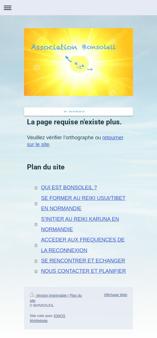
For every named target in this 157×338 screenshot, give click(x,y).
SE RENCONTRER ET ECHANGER (83, 261)
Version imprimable (49, 295)
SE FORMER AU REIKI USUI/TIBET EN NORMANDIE (83, 203)
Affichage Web (115, 295)
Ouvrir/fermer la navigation (78, 7)
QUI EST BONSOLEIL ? (69, 187)
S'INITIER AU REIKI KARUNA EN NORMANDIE (80, 224)
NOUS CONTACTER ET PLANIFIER (83, 271)
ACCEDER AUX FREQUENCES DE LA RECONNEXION (83, 245)
